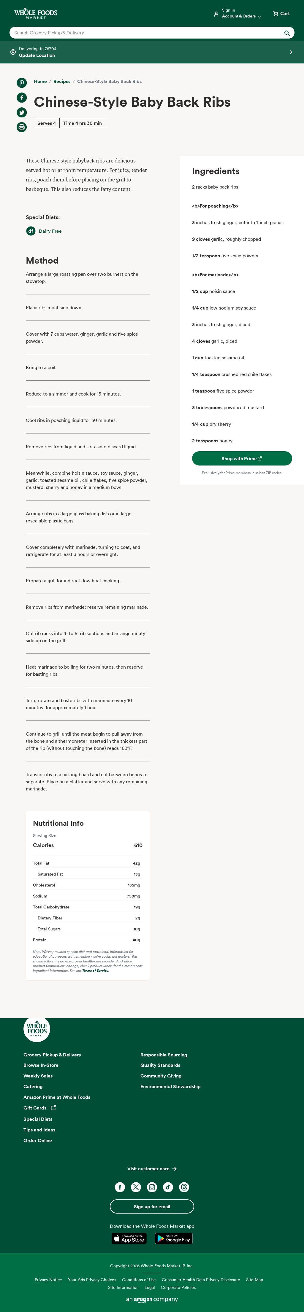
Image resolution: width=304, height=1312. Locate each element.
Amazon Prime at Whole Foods (56, 1097)
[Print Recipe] (22, 127)
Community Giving (161, 1075)
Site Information (123, 1287)
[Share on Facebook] (22, 98)
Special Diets (37, 1119)
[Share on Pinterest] (22, 83)
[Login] (237, 13)
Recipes (61, 81)
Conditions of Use (139, 1279)
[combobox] (138, 32)
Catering (33, 1086)
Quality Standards (160, 1065)
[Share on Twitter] (22, 112)
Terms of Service (95, 970)
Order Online (37, 1140)
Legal (150, 1287)
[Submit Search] (287, 32)
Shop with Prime (242, 458)
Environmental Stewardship (170, 1086)
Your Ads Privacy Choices (92, 1279)
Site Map (254, 1279)
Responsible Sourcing (163, 1054)
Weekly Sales (38, 1075)
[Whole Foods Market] (35, 13)
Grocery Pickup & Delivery (52, 1054)
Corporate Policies (178, 1287)
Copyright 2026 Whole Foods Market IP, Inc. (152, 1265)
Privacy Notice (48, 1279)
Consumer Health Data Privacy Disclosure (201, 1279)
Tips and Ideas (39, 1129)
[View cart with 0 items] (281, 13)
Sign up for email (152, 1206)
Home (40, 81)
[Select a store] (152, 52)
